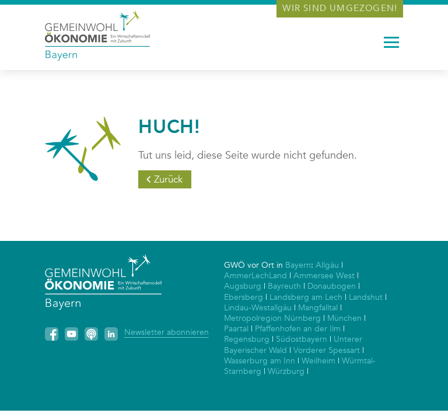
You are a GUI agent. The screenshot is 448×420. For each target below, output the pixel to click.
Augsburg (242, 286)
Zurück (168, 179)
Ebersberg (243, 297)
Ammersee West (324, 275)
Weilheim (318, 360)
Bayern (298, 265)
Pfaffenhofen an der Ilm (298, 328)
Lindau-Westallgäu (258, 307)
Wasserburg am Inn (259, 360)
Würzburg (286, 371)
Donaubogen (331, 286)
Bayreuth (284, 286)
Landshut (366, 297)
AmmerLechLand (255, 275)
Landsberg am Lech (306, 297)
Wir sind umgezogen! (339, 8)
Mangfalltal (318, 307)
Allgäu (327, 265)
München (344, 318)
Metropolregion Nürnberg (272, 318)
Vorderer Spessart (326, 350)
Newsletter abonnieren (166, 332)
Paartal (236, 328)
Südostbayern (301, 339)
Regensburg (247, 339)
